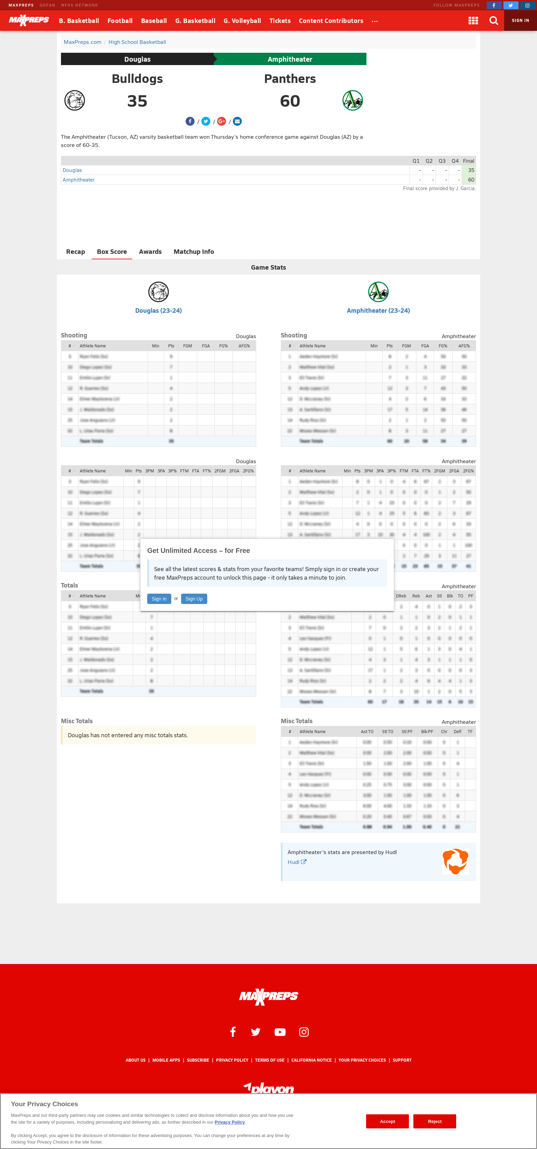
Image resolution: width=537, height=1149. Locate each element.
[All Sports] (375, 20)
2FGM (220, 470)
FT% (207, 470)
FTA (195, 470)
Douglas (137, 59)
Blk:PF (427, 731)
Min (155, 345)
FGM (187, 345)
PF (470, 595)
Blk (450, 595)
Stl (439, 595)
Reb (416, 595)
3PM (149, 470)
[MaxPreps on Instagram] (527, 5)
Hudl (297, 861)
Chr (444, 731)
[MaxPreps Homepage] (269, 997)
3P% (172, 470)
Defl (457, 731)
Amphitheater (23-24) (378, 310)
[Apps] (473, 20)
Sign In (159, 599)
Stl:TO (387, 731)
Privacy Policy (232, 1060)
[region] (268, 1121)
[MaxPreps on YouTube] (280, 1031)
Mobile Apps (166, 1060)
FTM (184, 470)
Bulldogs (137, 78)
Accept (387, 1121)
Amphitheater (290, 59)
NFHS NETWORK (79, 5)
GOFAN (47, 5)
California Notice (311, 1060)
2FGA (234, 470)
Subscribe (198, 1060)
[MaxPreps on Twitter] (511, 5)
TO (460, 595)
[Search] (494, 20)
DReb (401, 595)
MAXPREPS (21, 5)
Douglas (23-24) (158, 310)
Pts (171, 345)
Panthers (290, 78)
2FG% (248, 470)
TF (470, 731)
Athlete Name (93, 345)
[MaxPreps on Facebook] (494, 5)
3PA (161, 470)
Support (402, 1060)
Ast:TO (367, 731)
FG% (223, 345)
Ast (429, 595)
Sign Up (194, 599)
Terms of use (270, 1060)
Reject (435, 1121)
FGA (206, 345)
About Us (136, 1060)
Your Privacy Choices (362, 1060)
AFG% (244, 345)
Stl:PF (407, 731)
